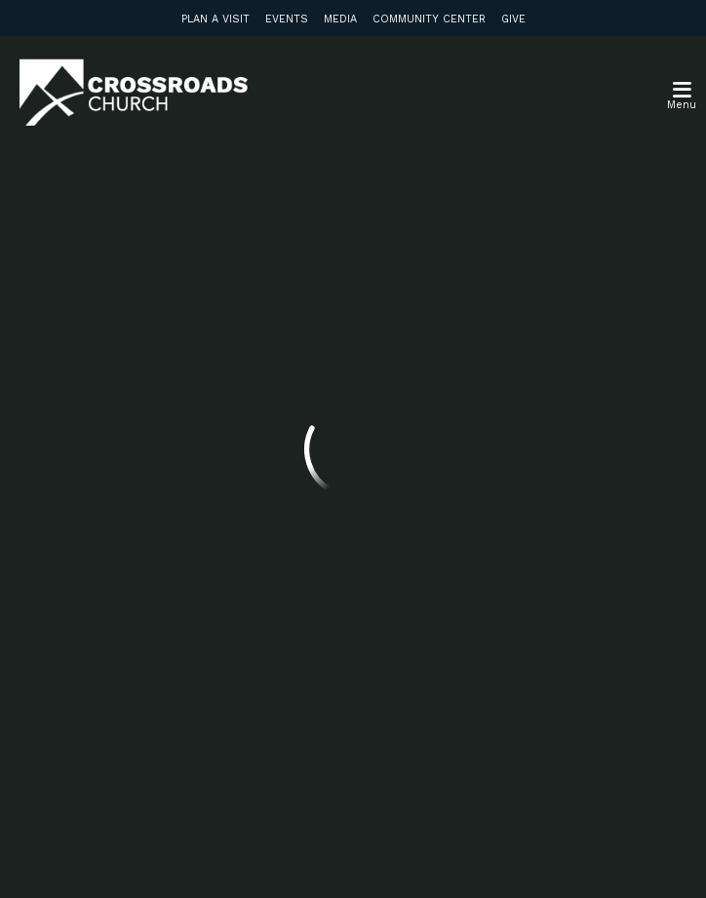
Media (340, 19)
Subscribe (176, 708)
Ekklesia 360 (353, 857)
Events (286, 19)
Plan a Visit (215, 19)
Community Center (429, 19)
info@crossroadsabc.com (199, 392)
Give (513, 19)
